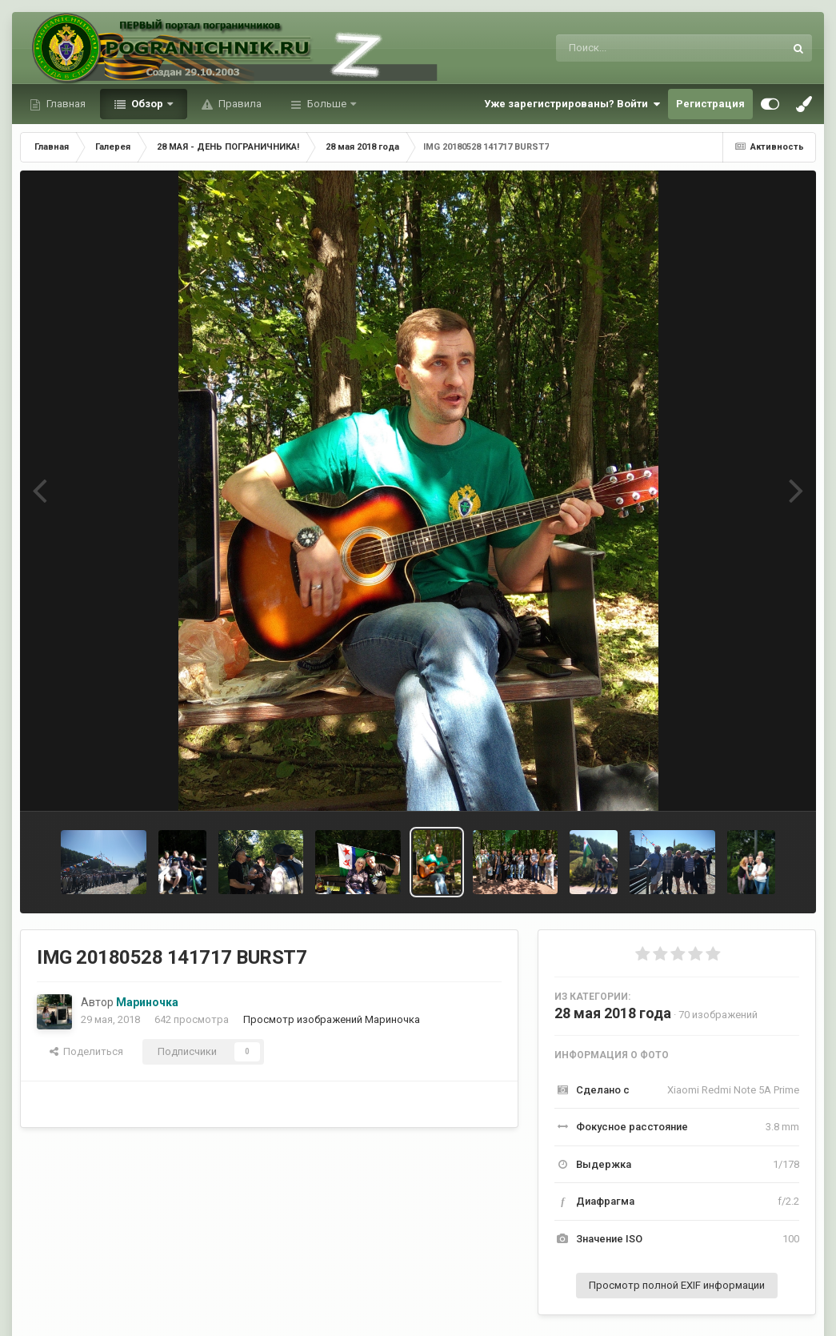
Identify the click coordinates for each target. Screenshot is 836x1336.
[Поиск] (640, 48)
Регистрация (710, 104)
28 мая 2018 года (612, 1013)
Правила (239, 104)
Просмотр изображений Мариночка (331, 1019)
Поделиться (86, 1051)
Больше (327, 104)
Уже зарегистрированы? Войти (572, 104)
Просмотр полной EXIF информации (677, 1285)
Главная (65, 104)
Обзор (147, 104)
